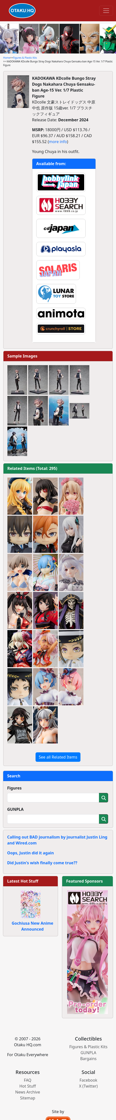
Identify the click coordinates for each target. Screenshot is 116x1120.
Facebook (88, 1080)
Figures (14, 788)
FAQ (27, 1080)
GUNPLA (15, 809)
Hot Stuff (27, 1086)
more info (58, 141)
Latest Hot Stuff (22, 881)
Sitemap (27, 1098)
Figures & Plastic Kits (25, 57)
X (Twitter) (88, 1086)
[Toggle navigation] (106, 11)
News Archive (27, 1092)
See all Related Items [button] (58, 757)
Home (6, 57)
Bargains (88, 1058)
